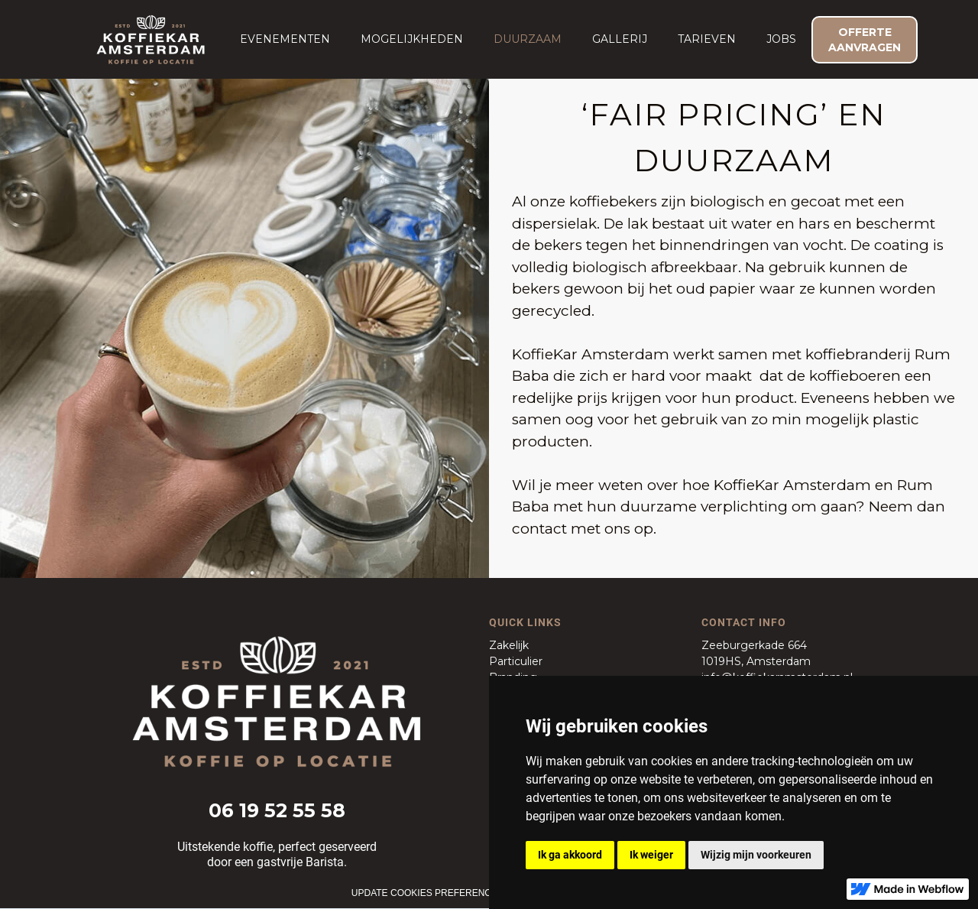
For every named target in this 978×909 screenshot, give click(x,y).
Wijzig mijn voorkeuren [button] (756, 855)
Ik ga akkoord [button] (570, 855)
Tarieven (707, 39)
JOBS (781, 39)
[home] (150, 39)
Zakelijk (509, 645)
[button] (285, 39)
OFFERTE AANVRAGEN (864, 39)
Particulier (515, 661)
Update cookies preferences (427, 893)
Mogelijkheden (412, 39)
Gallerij (619, 39)
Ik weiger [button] (651, 855)
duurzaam (528, 39)
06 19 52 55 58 (277, 810)
